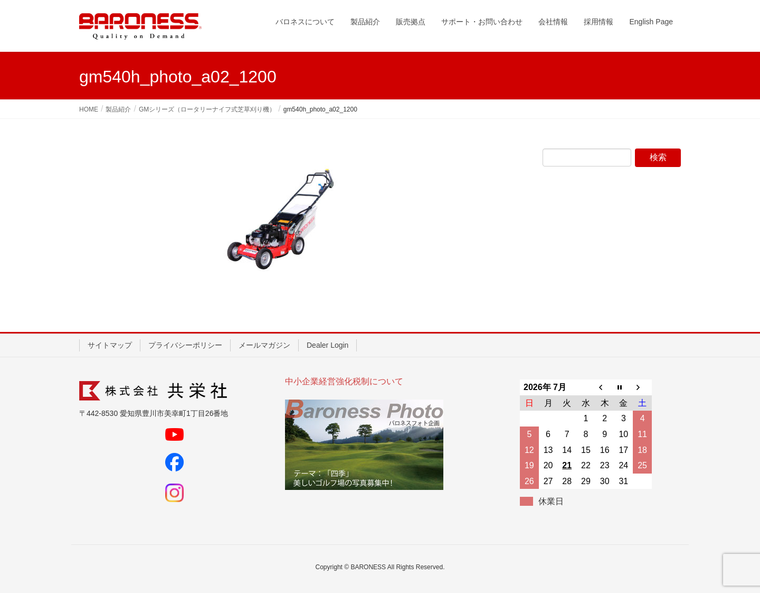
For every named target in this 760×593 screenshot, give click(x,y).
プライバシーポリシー (185, 345)
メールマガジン (264, 345)
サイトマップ (110, 345)
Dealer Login (327, 345)
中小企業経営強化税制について (344, 381)
